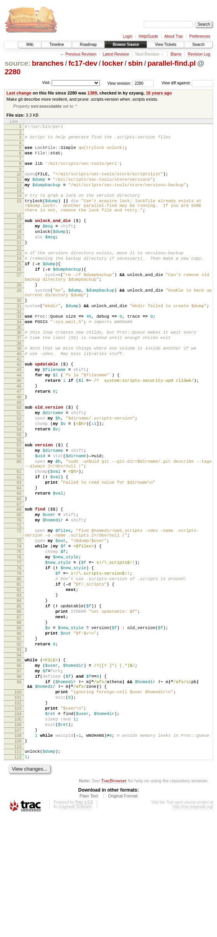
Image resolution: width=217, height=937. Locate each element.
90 (19, 727)
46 (19, 431)
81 (19, 668)
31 (19, 338)
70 (19, 591)
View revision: (120, 83)
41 (19, 399)
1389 (92, 93)
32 (19, 345)
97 (19, 772)
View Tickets (165, 44)
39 (19, 386)
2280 (13, 72)
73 (19, 615)
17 (19, 235)
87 (19, 707)
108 (17, 850)
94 (19, 754)
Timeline (56, 44)
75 (19, 628)
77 (19, 641)
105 (17, 831)
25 (19, 287)
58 (19, 507)
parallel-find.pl (172, 63)
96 (19, 765)
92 (19, 740)
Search (198, 44)
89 (19, 720)
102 (17, 811)
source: (17, 63)
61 (19, 533)
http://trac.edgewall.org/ (193, 926)
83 (19, 681)
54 (19, 482)
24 (19, 280)
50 (19, 456)
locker (112, 63)
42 (19, 404)
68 (19, 577)
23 (19, 273)
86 (19, 701)
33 (19, 350)
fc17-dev (82, 63)
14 (19, 205)
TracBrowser (114, 900)
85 (19, 694)
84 (19, 687)
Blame (175, 54)
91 (19, 734)
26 (19, 293)
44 (19, 418)
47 (19, 437)
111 (17, 869)
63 (19, 546)
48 (19, 444)
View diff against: (187, 83)
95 (19, 759)
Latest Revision (115, 54)
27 (19, 300)
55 (19, 489)
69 (19, 584)
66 (19, 566)
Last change (19, 93)
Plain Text (89, 915)
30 (19, 331)
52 (19, 469)
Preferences (199, 36)
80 (19, 661)
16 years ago (159, 93)
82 (19, 674)
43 (19, 411)
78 (19, 648)
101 (17, 804)
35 (19, 363)
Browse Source (126, 44)
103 (17, 817)
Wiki (29, 44)
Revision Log (199, 54)
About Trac (173, 36)
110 (17, 864)
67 (19, 572)
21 (19, 262)
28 (19, 312)
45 (19, 424)
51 (19, 462)
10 (19, 180)
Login (127, 36)
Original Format (122, 915)
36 (19, 368)
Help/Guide (148, 36)
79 (19, 654)
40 (19, 393)
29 (19, 319)
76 (19, 635)
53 (19, 476)
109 (17, 857)
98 (19, 778)
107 (17, 844)
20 (19, 255)
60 (19, 520)
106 (17, 837)
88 (19, 714)
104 (17, 824)
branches (48, 63)
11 (19, 187)
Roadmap (88, 44)
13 (19, 200)
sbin (135, 63)
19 (19, 248)
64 (19, 553)
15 (19, 212)
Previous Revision (80, 54)
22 (19, 268)
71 (19, 597)
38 (19, 381)
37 (19, 374)
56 (19, 495)
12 (19, 194)
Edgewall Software (75, 926)
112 (17, 875)
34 (19, 356)
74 (19, 621)
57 (19, 500)
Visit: (46, 82)
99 (19, 785)
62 (19, 539)
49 (19, 451)
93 (19, 747)
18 (19, 242)
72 (19, 602)
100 (17, 797)
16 (19, 230)
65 (19, 559)
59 (19, 514)
